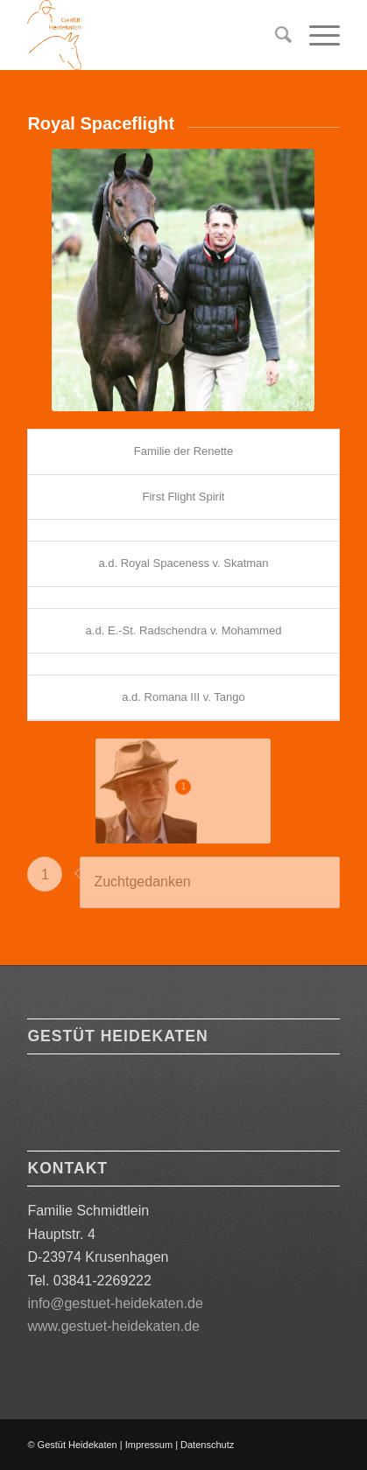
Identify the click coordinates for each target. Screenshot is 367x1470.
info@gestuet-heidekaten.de (114, 1303)
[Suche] (275, 35)
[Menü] (316, 35)
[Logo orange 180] (152, 35)
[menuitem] (275, 35)
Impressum (149, 1444)
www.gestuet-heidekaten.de (113, 1326)
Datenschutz (207, 1444)
